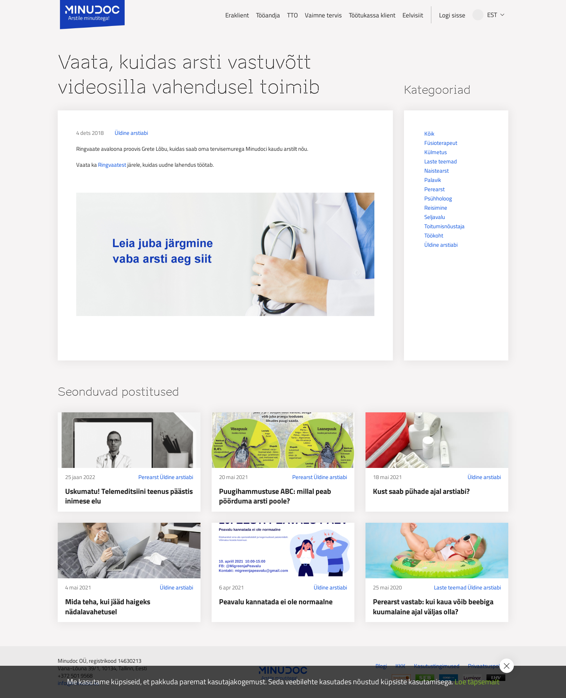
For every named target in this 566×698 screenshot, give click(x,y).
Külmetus (435, 152)
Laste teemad (440, 161)
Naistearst (436, 170)
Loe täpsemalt (477, 682)
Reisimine (435, 207)
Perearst (434, 189)
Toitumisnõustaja (444, 226)
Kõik (429, 133)
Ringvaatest (112, 164)
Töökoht (433, 235)
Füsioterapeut (440, 143)
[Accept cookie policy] (506, 666)
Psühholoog (438, 198)
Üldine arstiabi (131, 133)
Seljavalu (434, 217)
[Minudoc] (92, 15)
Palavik (432, 180)
